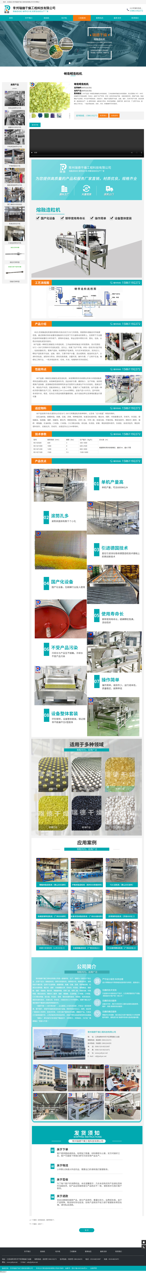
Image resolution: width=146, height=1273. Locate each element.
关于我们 (28, 18)
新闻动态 (99, 18)
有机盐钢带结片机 (14, 108)
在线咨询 (114, 115)
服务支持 (117, 18)
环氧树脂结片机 (14, 166)
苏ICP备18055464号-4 (79, 1268)
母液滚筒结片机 (14, 224)
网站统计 (3, 1272)
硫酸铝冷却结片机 (14, 127)
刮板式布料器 (15, 281)
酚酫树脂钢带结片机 (14, 185)
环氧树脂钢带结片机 (14, 146)
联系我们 (135, 18)
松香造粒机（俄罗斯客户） (46, 1220)
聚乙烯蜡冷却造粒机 (14, 204)
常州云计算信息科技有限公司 (45, 1268)
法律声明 (93, 1268)
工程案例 (82, 18)
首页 (11, 18)
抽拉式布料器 (15, 262)
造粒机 (46, 18)
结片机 (64, 18)
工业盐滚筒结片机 (14, 243)
